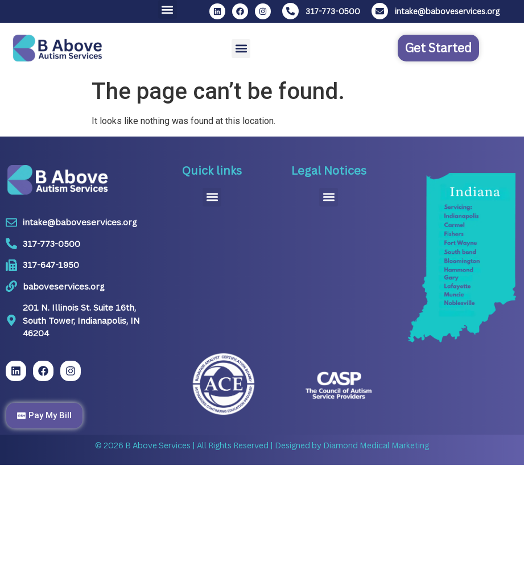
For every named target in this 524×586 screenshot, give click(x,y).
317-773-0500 (333, 11)
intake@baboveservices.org (447, 11)
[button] (167, 9)
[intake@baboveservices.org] (380, 11)
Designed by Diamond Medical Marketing (351, 445)
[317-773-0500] (290, 11)
